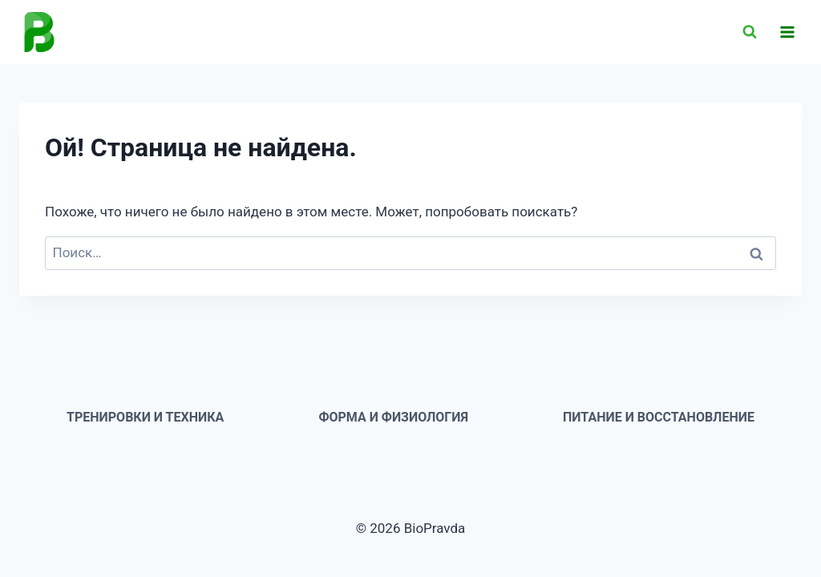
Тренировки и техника (145, 417)
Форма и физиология (393, 417)
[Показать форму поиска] (749, 32)
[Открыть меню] (787, 31)
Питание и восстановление (658, 417)
